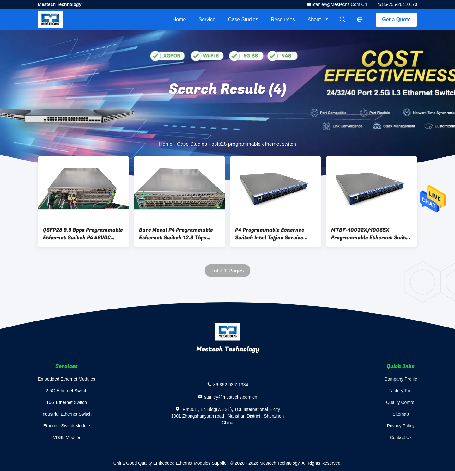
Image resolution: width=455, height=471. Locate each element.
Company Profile (401, 379)
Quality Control (401, 402)
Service (206, 19)
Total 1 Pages (227, 271)
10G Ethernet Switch (66, 402)
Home (179, 19)
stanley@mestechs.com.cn (339, 4)
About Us (318, 19)
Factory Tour (400, 390)
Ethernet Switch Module (66, 425)
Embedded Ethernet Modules (66, 379)
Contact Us (401, 437)
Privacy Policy (401, 425)
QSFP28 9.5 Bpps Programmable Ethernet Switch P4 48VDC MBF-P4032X (83, 234)
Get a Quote (396, 19)
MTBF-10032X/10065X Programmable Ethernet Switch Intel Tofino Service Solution (371, 234)
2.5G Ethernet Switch (67, 390)
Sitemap (401, 414)
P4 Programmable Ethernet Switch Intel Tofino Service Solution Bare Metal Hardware (273, 234)
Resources (283, 19)
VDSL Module (66, 437)
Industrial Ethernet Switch (66, 414)
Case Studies (243, 19)
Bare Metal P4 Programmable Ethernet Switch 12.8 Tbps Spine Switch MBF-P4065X (176, 234)
